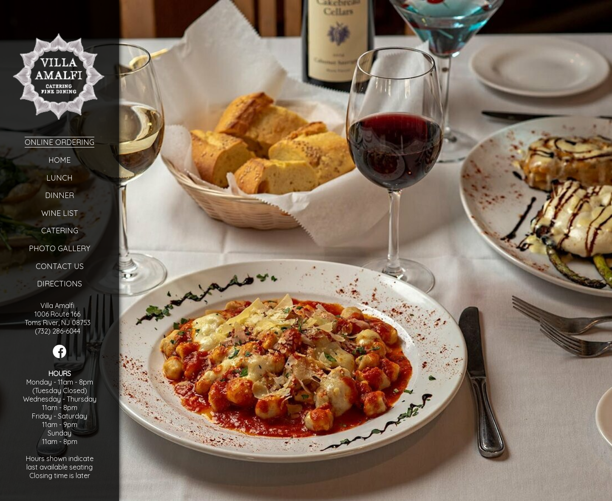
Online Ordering (59, 142)
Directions (59, 284)
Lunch (59, 178)
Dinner (59, 195)
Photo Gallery (59, 248)
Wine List (59, 213)
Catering (59, 230)
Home (59, 160)
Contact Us (60, 266)
